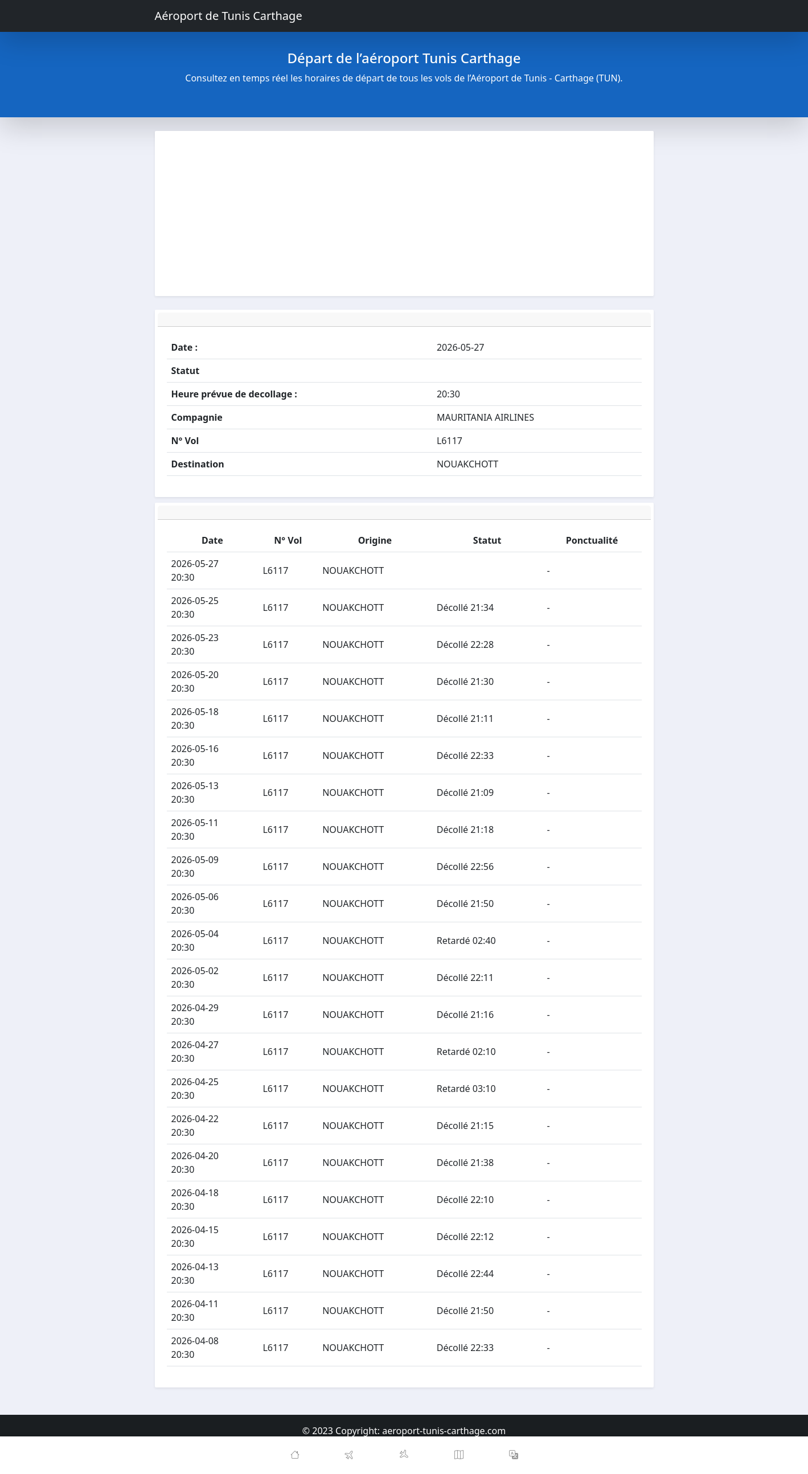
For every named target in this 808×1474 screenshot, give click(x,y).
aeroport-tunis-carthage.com (444, 1430)
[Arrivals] (404, 1455)
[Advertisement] (404, 213)
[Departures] (349, 1455)
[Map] (459, 1455)
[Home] (295, 1455)
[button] (513, 1455)
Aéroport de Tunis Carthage (228, 15)
